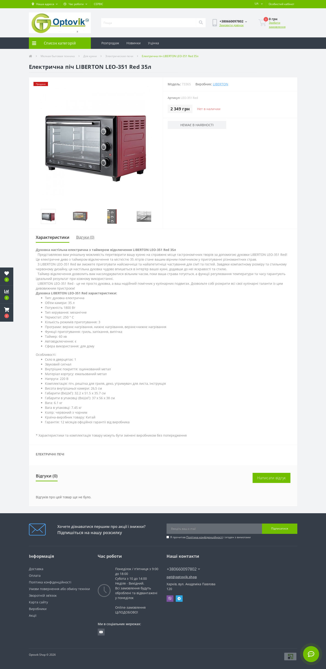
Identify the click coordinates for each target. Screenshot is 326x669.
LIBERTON (220, 84)
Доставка (36, 569)
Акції (32, 615)
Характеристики (52, 237)
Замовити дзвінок (231, 25)
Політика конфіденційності (204, 537)
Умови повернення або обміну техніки (59, 589)
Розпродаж (110, 43)
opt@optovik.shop (182, 577)
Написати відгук (271, 477)
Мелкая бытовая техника (58, 56)
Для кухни (90, 56)
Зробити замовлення (277, 25)
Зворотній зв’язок (43, 595)
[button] (45, 4)
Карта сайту (38, 602)
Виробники (38, 609)
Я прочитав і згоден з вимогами (210, 537)
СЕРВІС (98, 4)
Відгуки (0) (85, 237)
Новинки (133, 43)
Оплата (35, 575)
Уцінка (153, 43)
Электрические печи (119, 56)
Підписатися (279, 528)
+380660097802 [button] (183, 569)
